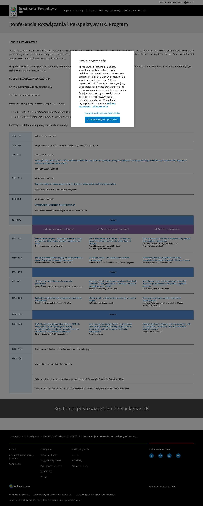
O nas (12, 449)
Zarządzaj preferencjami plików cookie (95, 494)
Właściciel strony (80, 466)
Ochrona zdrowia (48, 455)
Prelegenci (91, 10)
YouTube (178, 455)
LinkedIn (169, 455)
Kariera (75, 455)
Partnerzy (103, 10)
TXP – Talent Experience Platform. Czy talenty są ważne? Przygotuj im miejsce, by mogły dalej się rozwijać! (110, 241)
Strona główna (16, 436)
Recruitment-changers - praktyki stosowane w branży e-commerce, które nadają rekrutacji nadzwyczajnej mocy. (58, 241)
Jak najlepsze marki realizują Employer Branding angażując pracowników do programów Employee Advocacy (164, 283)
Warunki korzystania (19, 494)
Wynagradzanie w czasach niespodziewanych (55, 205)
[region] (102, 89)
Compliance (46, 471)
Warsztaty (78, 10)
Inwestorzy (77, 460)
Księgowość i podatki (50, 460)
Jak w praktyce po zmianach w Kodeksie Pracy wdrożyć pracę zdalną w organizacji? (167, 239)
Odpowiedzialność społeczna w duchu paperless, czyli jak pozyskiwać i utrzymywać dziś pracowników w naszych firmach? (166, 326)
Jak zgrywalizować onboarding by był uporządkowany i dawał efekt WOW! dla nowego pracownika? (59, 259)
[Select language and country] (189, 2)
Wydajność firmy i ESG (51, 466)
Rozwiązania (33, 436)
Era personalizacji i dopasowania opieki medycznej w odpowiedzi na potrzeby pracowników (75, 184)
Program (67, 10)
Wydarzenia (15, 464)
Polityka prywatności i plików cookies (53, 494)
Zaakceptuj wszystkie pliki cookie (102, 120)
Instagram (160, 455)
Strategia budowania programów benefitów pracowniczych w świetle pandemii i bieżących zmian (166, 259)
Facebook (151, 455)
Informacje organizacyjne (123, 10)
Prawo (43, 477)
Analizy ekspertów (80, 449)
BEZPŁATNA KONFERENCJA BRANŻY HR (61, 436)
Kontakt (142, 10)
